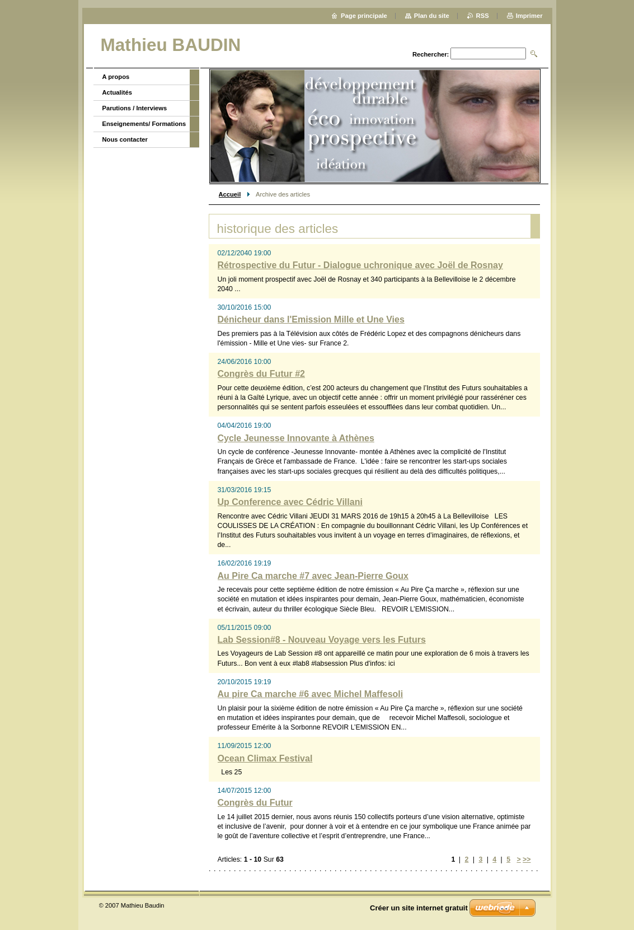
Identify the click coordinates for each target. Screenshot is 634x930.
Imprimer (529, 15)
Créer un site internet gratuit (419, 908)
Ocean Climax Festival (265, 758)
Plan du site (431, 15)
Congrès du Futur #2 (261, 373)
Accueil (230, 194)
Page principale (364, 15)
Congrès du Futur (255, 802)
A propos (116, 76)
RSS (482, 15)
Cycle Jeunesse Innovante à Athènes (296, 438)
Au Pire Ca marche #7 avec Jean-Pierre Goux (313, 576)
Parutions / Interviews (134, 108)
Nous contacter (125, 139)
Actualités (117, 92)
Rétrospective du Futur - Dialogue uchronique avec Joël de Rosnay (360, 265)
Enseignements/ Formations (144, 123)
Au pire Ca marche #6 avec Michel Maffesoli (310, 694)
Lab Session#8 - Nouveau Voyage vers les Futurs (322, 639)
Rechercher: (430, 54)
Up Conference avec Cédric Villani (290, 502)
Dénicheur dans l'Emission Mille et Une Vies (311, 319)
